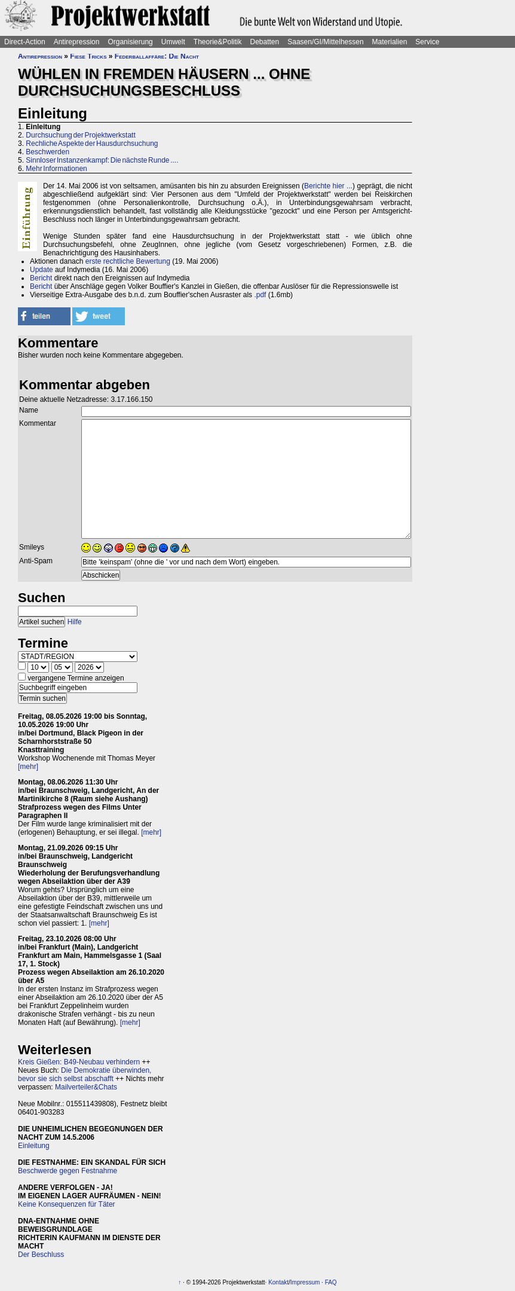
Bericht (41, 278)
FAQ (331, 1282)
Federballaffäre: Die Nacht (157, 56)
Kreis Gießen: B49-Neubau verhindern (79, 1062)
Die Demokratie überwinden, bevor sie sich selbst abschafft (84, 1074)
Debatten (265, 42)
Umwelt (173, 42)
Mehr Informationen (56, 168)
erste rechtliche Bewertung (127, 261)
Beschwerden (47, 152)
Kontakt (278, 1282)
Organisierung (130, 42)
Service (427, 42)
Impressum (305, 1282)
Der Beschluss (41, 1254)
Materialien (389, 42)
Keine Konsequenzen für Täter (66, 1204)
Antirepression (77, 42)
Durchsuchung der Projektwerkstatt (80, 135)
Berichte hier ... (328, 186)
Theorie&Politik (218, 42)
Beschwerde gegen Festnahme (67, 1171)
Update (41, 269)
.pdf (260, 295)
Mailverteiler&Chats (86, 1087)
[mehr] (28, 766)
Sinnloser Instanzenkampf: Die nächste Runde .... (102, 160)
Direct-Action (24, 42)
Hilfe (75, 622)
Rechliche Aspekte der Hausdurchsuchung (92, 143)
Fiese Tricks (88, 56)
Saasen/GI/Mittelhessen (325, 42)
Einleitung (34, 1146)
